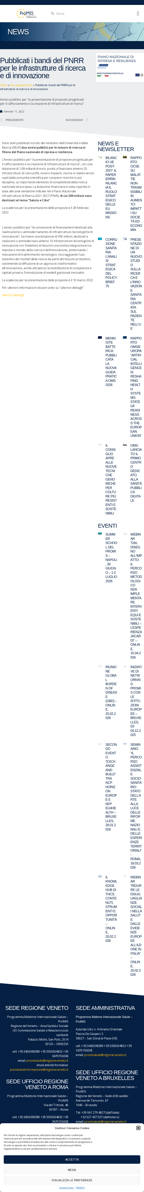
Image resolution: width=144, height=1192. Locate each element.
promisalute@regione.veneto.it (47, 1060)
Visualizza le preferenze (72, 1180)
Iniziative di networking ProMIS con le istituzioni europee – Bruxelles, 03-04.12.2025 (136, 701)
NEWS (18, 32)
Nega (72, 1170)
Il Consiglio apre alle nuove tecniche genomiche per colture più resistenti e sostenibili (111, 479)
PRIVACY (80, 1187)
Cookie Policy (66, 1187)
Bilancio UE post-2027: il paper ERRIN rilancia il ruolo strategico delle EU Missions (111, 187)
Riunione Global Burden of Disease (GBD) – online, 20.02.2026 (111, 692)
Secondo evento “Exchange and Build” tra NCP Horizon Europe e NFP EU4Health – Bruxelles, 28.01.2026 (111, 787)
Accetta (72, 1159)
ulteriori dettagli (13, 295)
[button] (138, 1128)
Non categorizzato (21, 85)
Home (3, 85)
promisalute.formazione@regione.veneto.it (39, 1069)
